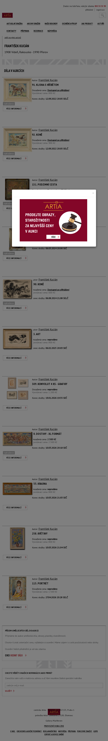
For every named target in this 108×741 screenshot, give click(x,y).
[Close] (93, 193)
